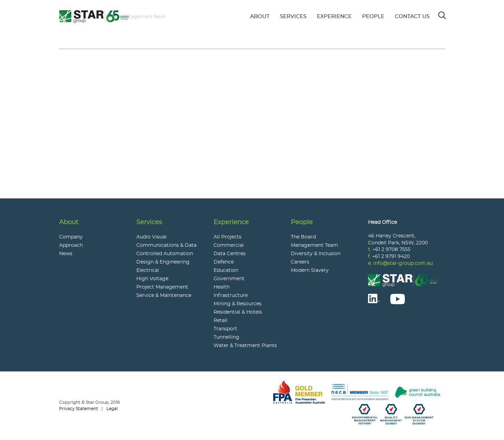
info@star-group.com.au (403, 263)
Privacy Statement (78, 409)
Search (442, 13)
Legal (112, 409)
